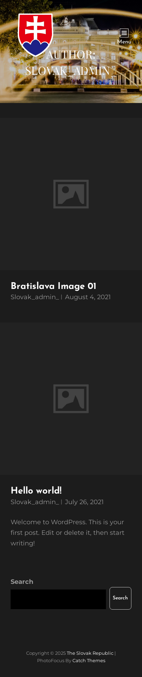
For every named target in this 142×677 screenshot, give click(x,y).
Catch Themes (88, 660)
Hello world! (36, 491)
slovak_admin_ (35, 297)
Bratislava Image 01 (53, 286)
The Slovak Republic (90, 653)
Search (22, 582)
